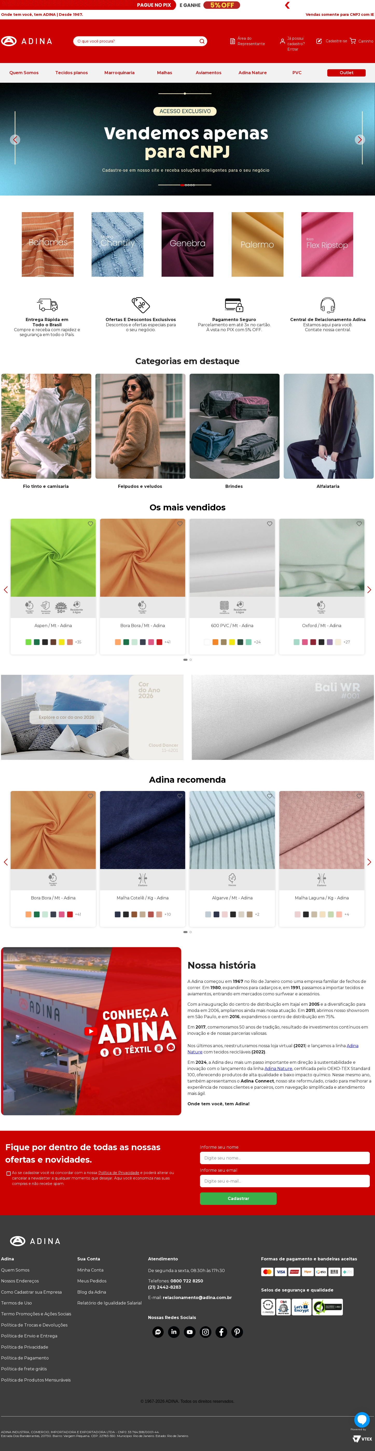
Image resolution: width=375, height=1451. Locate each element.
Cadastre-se (336, 41)
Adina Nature (278, 1068)
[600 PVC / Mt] (232, 584)
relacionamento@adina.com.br (197, 1297)
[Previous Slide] (15, 139)
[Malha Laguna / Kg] (321, 857)
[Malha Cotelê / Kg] (142, 857)
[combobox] (140, 41)
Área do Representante (251, 41)
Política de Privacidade (118, 1172)
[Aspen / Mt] (53, 584)
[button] (340, 14)
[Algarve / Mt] (232, 857)
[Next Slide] (360, 139)
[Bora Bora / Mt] (142, 584)
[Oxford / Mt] (321, 584)
